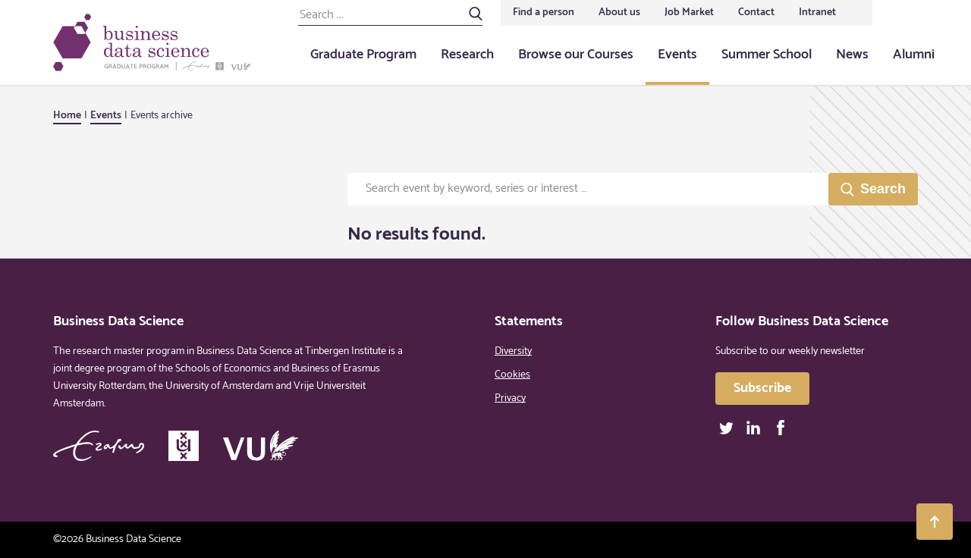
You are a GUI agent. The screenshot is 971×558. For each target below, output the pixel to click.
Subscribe (762, 388)
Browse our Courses (575, 54)
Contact (756, 12)
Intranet (817, 12)
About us (619, 12)
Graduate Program (363, 54)
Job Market (689, 12)
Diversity (513, 351)
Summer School (766, 54)
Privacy (510, 398)
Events (677, 54)
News (852, 54)
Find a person (543, 12)
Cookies (512, 375)
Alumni (914, 54)
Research (467, 54)
